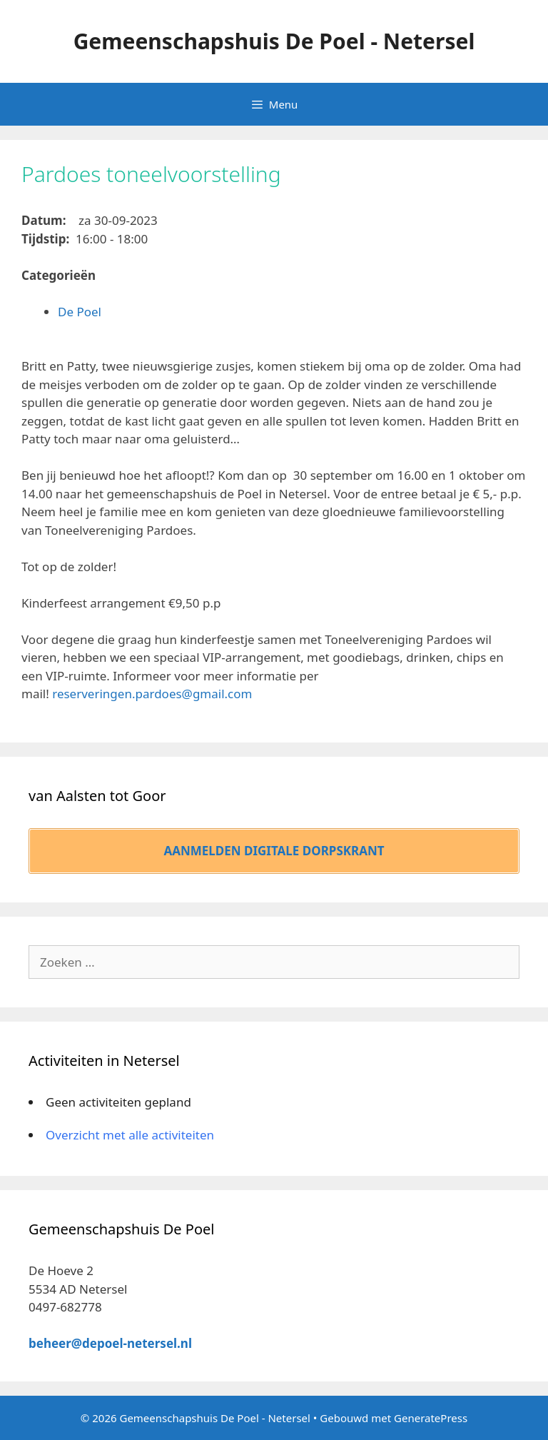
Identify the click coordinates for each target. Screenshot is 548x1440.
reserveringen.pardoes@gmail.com (152, 693)
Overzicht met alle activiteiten (130, 1135)
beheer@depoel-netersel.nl (110, 1343)
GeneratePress (430, 1418)
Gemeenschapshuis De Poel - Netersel (274, 41)
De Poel (79, 311)
